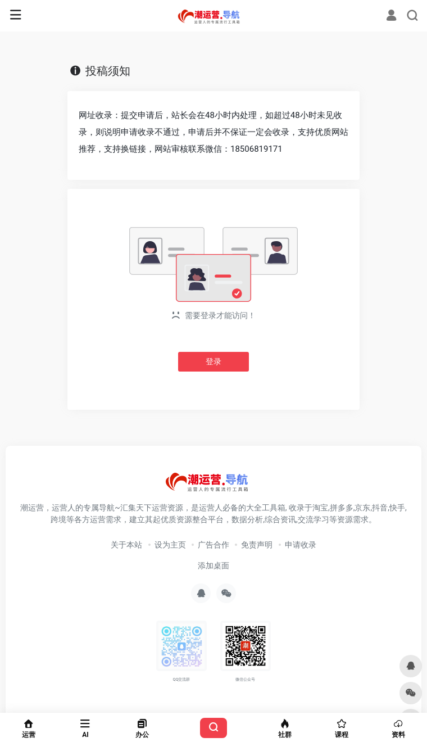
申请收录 (300, 544)
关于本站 (126, 544)
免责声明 (256, 544)
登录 (213, 361)
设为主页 (170, 544)
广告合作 (213, 544)
